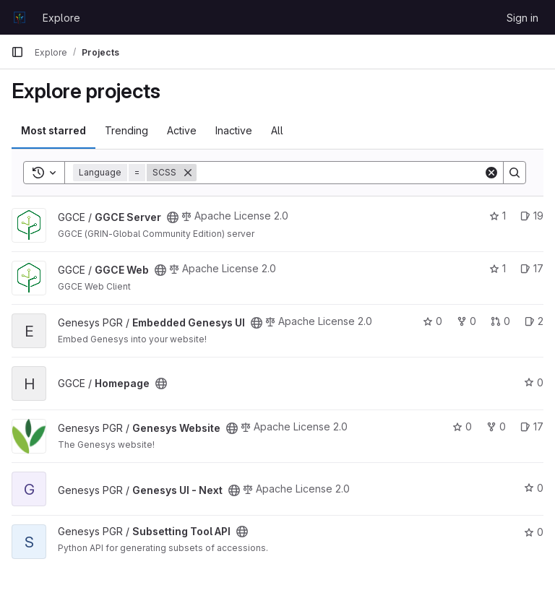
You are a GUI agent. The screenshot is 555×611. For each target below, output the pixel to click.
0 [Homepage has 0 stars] (533, 382)
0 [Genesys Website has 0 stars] (462, 426)
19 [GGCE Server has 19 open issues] (531, 215)
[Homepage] (19, 17)
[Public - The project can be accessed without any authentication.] (172, 217)
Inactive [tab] (233, 130)
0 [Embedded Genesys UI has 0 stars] (432, 321)
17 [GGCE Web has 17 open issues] (531, 268)
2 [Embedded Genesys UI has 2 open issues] (534, 321)
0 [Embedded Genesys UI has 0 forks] (466, 321)
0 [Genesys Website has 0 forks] (496, 426)
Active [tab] (182, 130)
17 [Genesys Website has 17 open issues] (531, 426)
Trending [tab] (126, 130)
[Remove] (188, 172)
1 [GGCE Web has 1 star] (497, 268)
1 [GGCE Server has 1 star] (497, 215)
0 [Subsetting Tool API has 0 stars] (533, 532)
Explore (61, 18)
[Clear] (491, 172)
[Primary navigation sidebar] (17, 52)
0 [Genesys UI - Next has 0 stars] (533, 488)
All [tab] (277, 130)
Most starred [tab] (53, 130)
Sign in (522, 18)
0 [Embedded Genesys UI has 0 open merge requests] (500, 321)
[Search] (340, 172)
